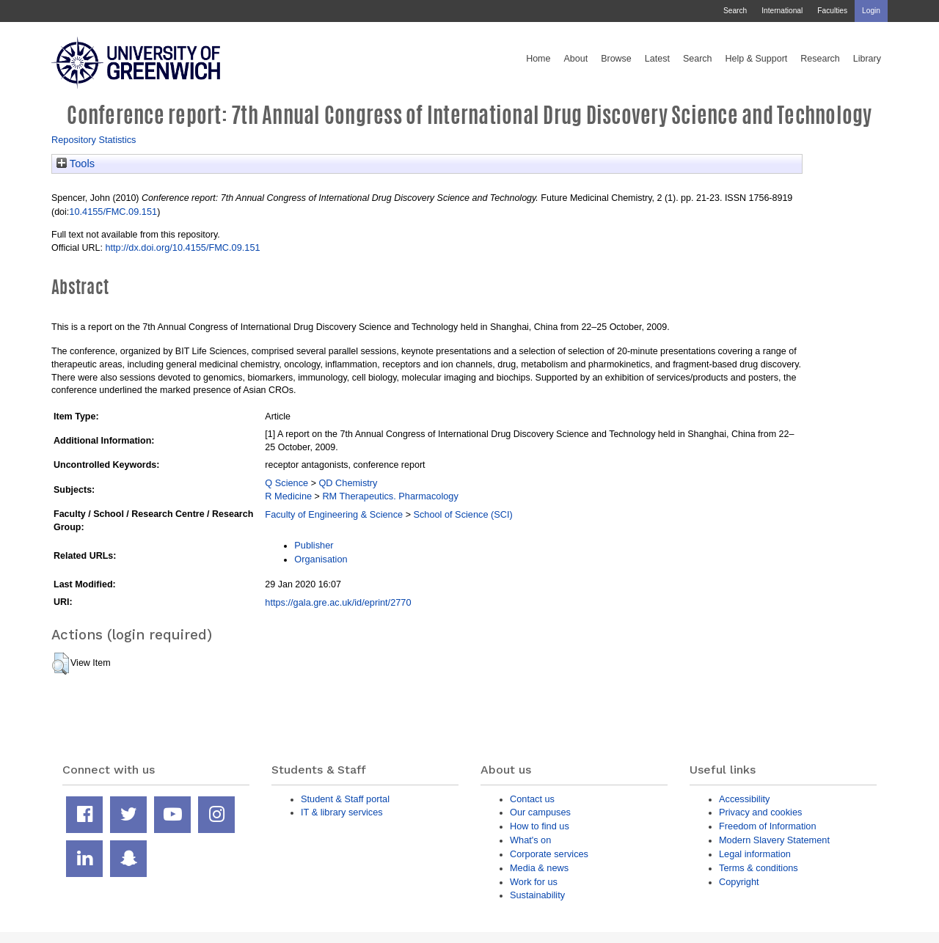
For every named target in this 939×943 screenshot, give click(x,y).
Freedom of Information (767, 826)
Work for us (534, 881)
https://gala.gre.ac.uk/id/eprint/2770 (338, 602)
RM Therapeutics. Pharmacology (390, 496)
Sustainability (537, 894)
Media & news (539, 867)
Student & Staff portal (345, 798)
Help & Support (757, 59)
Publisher (313, 545)
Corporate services (549, 853)
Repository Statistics (93, 139)
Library (867, 59)
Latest (657, 59)
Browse (616, 59)
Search (735, 11)
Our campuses (540, 812)
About (575, 59)
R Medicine (288, 496)
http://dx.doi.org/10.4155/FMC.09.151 (182, 247)
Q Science (286, 482)
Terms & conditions (758, 867)
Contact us (532, 798)
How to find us (539, 826)
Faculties (832, 11)
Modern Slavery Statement (774, 839)
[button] (60, 664)
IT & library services (342, 812)
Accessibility (744, 798)
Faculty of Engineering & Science (334, 514)
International (782, 11)
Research (820, 59)
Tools (75, 163)
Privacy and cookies (760, 812)
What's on (530, 839)
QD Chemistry (347, 482)
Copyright (739, 881)
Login (871, 11)
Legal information (755, 853)
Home (538, 59)
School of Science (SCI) (462, 514)
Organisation (320, 559)
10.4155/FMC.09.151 (113, 211)
